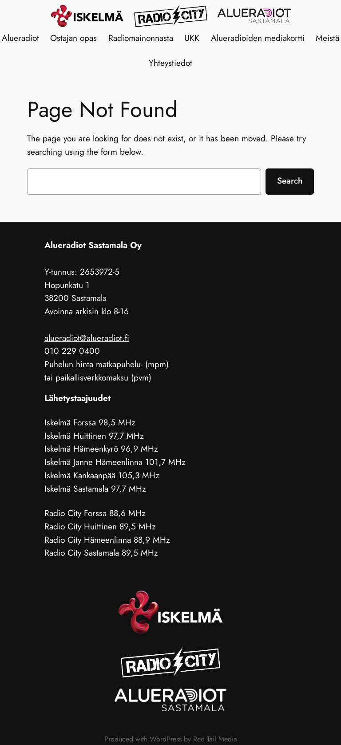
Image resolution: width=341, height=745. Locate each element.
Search (289, 180)
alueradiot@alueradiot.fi (86, 338)
